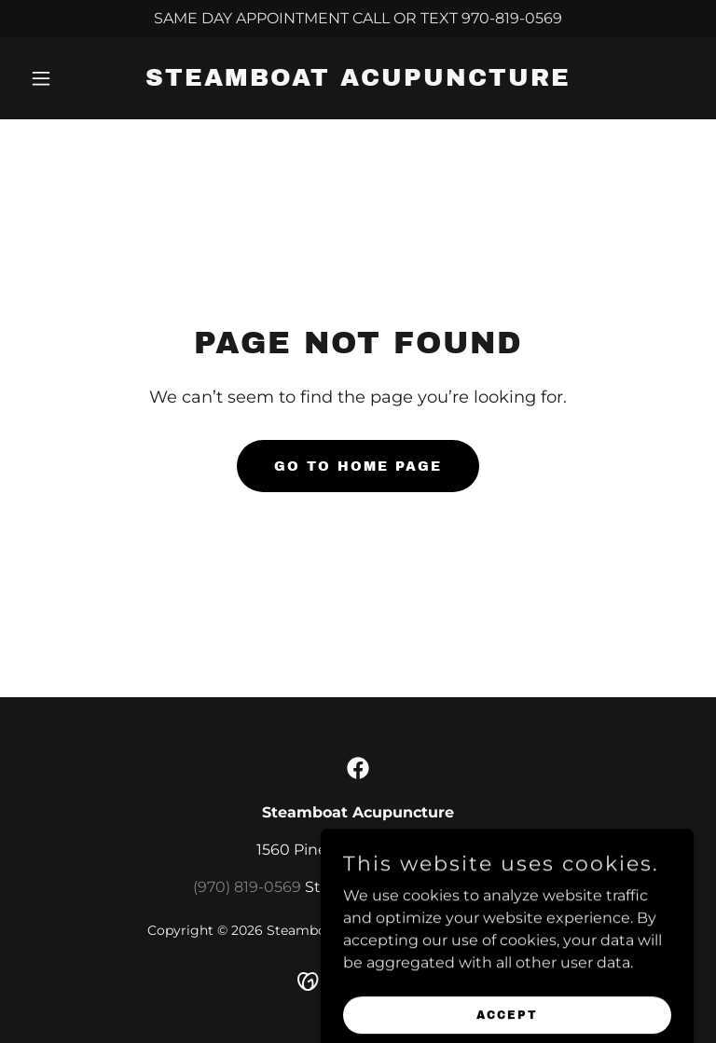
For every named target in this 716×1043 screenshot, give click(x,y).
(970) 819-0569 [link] (247, 887)
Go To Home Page (358, 466)
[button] (72, 78)
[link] (358, 80)
